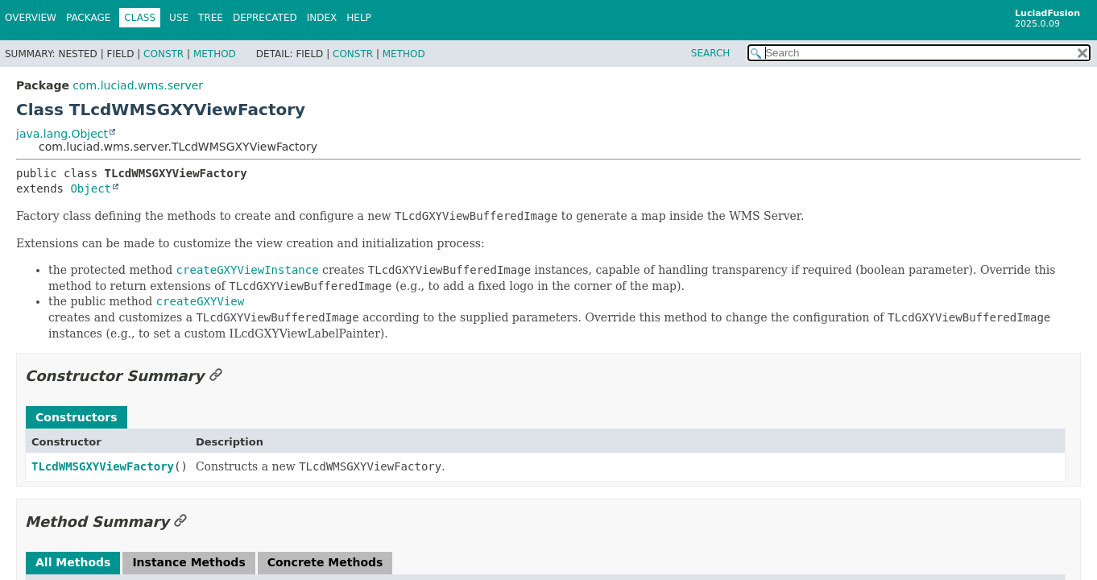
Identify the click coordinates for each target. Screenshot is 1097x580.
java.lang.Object (62, 133)
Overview (30, 17)
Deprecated (265, 17)
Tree (210, 17)
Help (358, 17)
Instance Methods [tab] (188, 562)
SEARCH (711, 53)
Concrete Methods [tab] (325, 562)
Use (178, 17)
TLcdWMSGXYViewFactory (102, 466)
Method (214, 54)
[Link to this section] (215, 375)
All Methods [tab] (72, 562)
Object (90, 188)
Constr (163, 54)
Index (322, 17)
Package (88, 17)
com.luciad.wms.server (137, 85)
